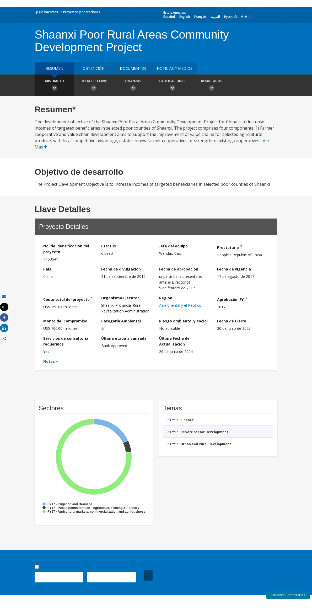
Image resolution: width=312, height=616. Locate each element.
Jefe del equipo (173, 245)
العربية (215, 16)
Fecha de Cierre (231, 320)
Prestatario (229, 246)
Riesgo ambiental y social (183, 320)
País (47, 269)
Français (200, 16)
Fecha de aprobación (178, 269)
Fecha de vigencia (234, 269)
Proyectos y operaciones (81, 12)
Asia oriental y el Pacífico (180, 305)
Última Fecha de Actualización (174, 341)
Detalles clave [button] (93, 86)
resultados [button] (211, 86)
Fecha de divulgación (121, 269)
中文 (244, 16)
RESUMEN (54, 68)
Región (165, 297)
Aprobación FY (232, 298)
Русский (230, 16)
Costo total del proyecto (68, 298)
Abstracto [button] (54, 86)
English (184, 16)
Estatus (108, 245)
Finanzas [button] (132, 86)
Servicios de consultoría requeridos (65, 341)
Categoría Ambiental (121, 320)
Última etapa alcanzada (124, 338)
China (48, 276)
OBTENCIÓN (94, 68)
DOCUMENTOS (133, 68)
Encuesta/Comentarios (288, 595)
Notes (49, 361)
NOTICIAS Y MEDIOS (174, 68)
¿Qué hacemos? (48, 12)
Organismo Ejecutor (120, 297)
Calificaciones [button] (172, 86)
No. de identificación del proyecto (66, 248)
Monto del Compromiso (65, 320)
